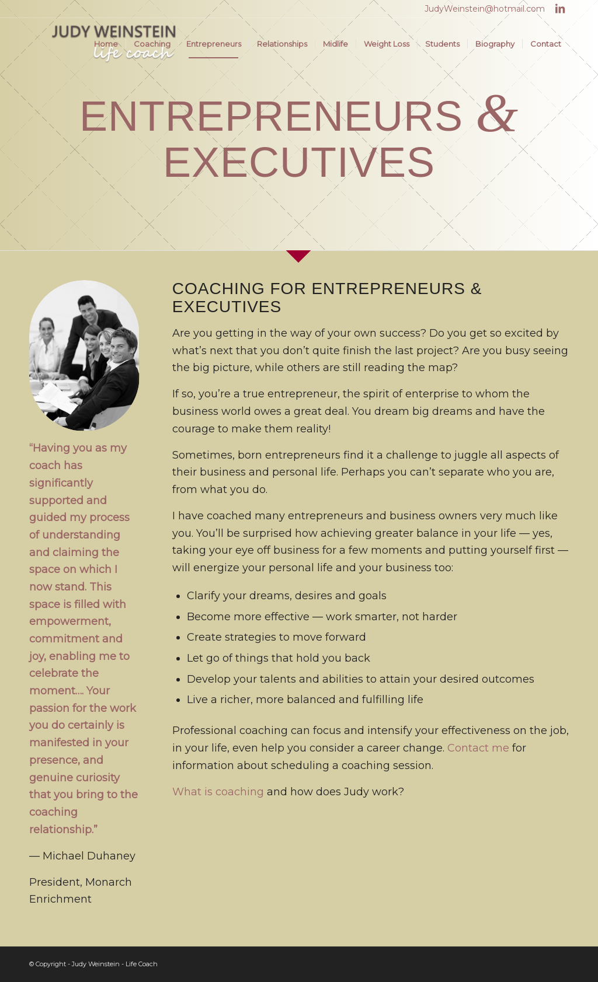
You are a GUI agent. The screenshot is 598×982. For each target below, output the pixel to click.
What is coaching (218, 791)
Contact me (478, 748)
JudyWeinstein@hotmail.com (485, 9)
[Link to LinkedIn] (560, 9)
